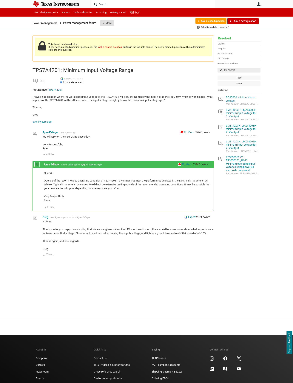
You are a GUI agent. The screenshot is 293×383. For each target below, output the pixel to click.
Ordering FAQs (160, 378)
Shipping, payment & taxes (167, 371)
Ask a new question (244, 21)
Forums (66, 12)
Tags (239, 77)
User (258, 4)
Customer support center (108, 378)
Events (40, 378)
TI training (101, 12)
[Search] (153, 4)
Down (53, 154)
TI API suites (159, 358)
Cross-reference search (107, 371)
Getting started (118, 12)
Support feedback (289, 343)
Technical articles (82, 12)
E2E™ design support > (46, 12)
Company (41, 358)
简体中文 (134, 12)
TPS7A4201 (55, 89)
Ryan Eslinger (51, 132)
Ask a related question (211, 21)
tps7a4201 (229, 70)
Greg (42, 81)
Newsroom (42, 371)
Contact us (100, 358)
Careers (40, 364)
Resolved (224, 38)
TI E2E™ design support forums (112, 364)
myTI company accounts (166, 364)
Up (44, 154)
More (109, 23)
